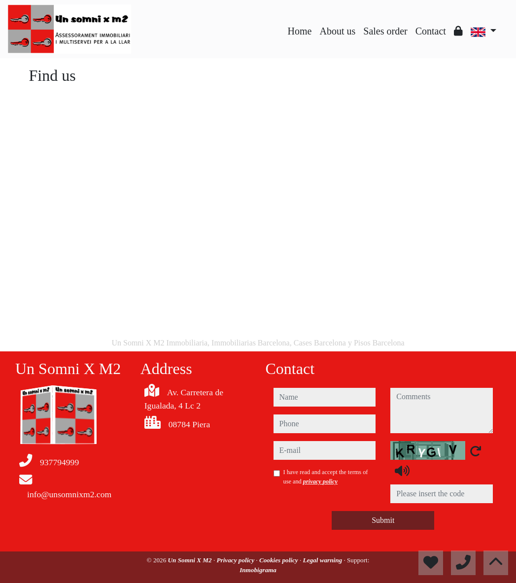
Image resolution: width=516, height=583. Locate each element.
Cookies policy (279, 560)
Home (300, 31)
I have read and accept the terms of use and (325, 476)
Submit (383, 520)
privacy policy (320, 481)
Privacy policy (236, 560)
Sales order (385, 31)
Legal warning (323, 560)
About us (337, 31)
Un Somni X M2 (190, 560)
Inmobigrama (258, 570)
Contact (430, 31)
